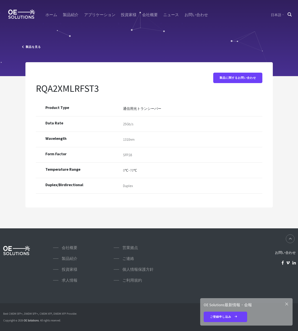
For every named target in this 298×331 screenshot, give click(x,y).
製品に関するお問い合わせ (238, 78)
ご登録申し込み (225, 317)
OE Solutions (31, 320)
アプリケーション (99, 14)
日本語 (276, 15)
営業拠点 (130, 247)
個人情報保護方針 (138, 269)
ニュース (171, 14)
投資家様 (129, 14)
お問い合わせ (196, 14)
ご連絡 (128, 258)
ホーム (51, 14)
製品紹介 (70, 14)
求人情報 (69, 280)
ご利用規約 (132, 280)
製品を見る (31, 47)
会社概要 (150, 14)
